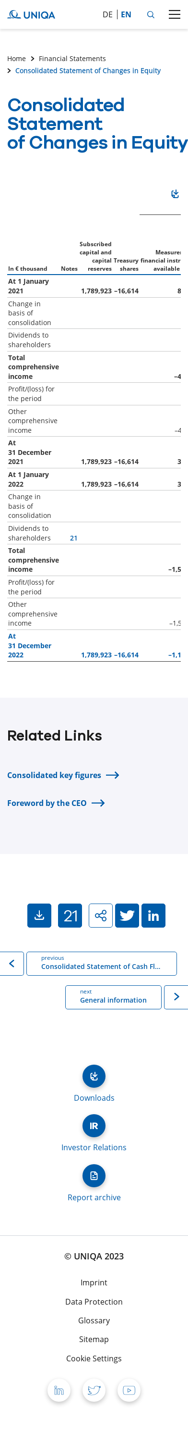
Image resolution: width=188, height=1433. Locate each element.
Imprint (94, 1282)
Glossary (94, 1320)
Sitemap (94, 1339)
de (108, 14)
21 (74, 537)
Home (16, 58)
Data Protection (94, 1301)
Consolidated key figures (54, 775)
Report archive (94, 1175)
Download (175, 195)
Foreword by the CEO (47, 803)
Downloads (94, 1076)
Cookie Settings (94, 1358)
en (126, 14)
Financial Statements (72, 58)
